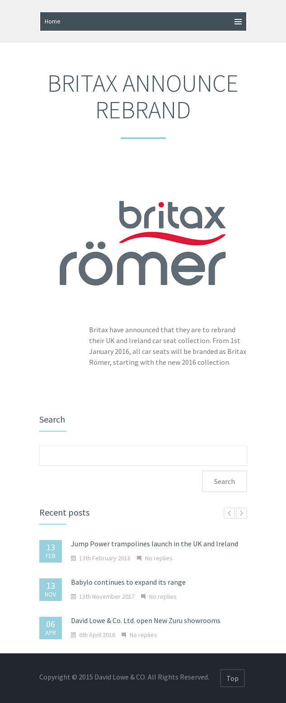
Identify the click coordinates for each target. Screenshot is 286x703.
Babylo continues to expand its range (128, 582)
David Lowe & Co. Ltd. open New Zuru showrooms (145, 620)
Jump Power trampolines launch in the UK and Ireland (154, 543)
